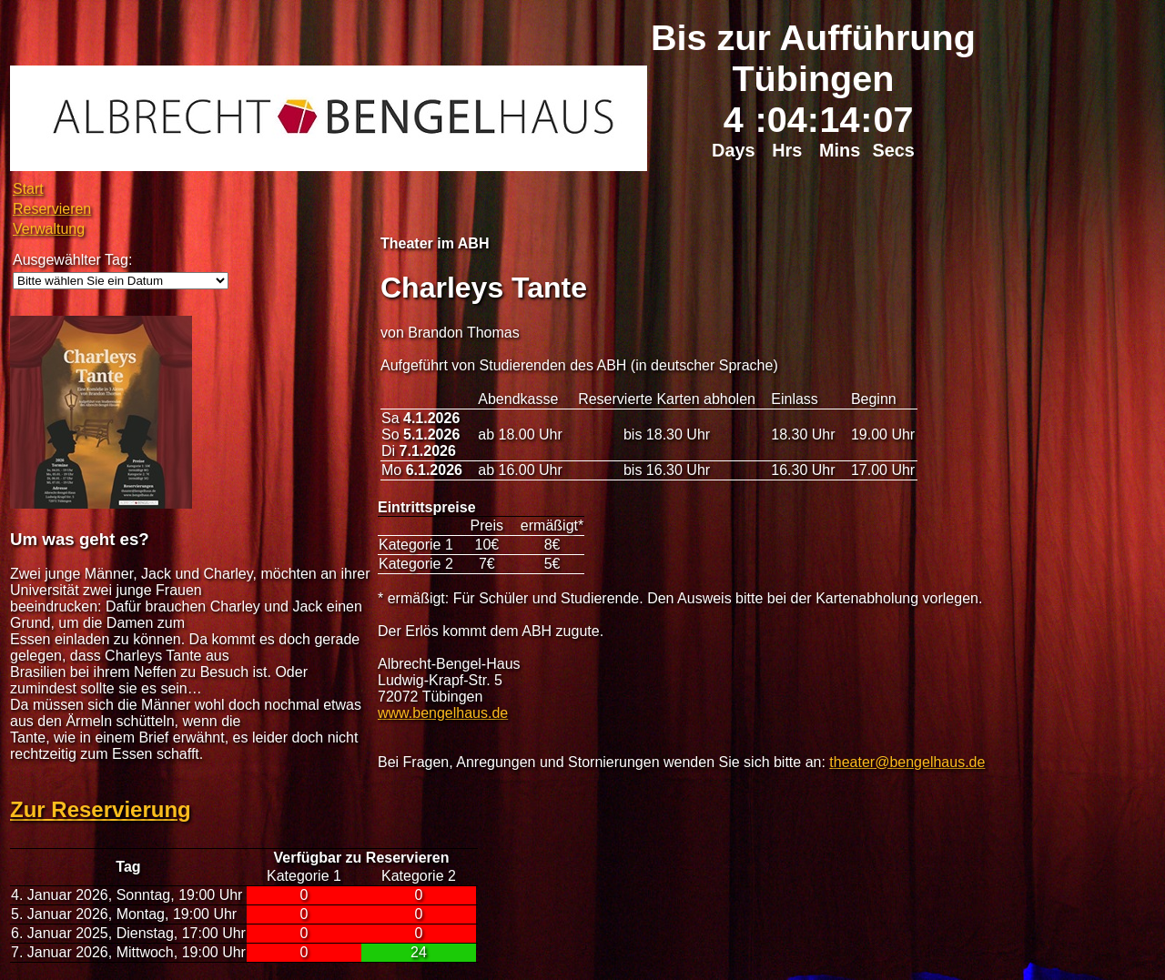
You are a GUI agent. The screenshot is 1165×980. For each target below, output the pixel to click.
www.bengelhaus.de (443, 713)
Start (28, 189)
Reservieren (52, 209)
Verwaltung (49, 229)
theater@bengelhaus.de (907, 762)
